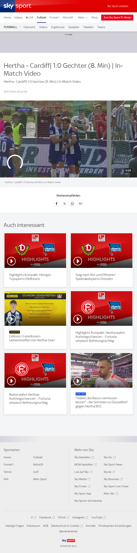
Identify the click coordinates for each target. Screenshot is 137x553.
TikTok (63, 518)
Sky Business (113, 479)
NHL (6, 479)
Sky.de (109, 472)
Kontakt (91, 525)
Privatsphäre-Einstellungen (115, 525)
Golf (35, 471)
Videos (18, 17)
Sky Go (109, 458)
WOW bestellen (85, 465)
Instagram (79, 518)
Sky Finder (81, 487)
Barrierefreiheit (68, 531)
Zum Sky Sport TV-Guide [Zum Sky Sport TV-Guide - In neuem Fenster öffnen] (117, 17)
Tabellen (88, 27)
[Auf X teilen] (64, 203)
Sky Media (81, 479)
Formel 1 (54, 17)
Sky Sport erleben (117, 6)
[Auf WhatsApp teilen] (72, 203)
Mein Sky (110, 494)
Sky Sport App (82, 493)
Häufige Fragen (14, 525)
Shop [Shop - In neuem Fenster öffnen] (94, 17)
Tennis (8, 471)
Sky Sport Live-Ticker (116, 486)
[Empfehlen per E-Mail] (80, 203)
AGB (45, 525)
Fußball (41, 17)
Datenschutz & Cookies (66, 526)
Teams (101, 27)
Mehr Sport (40, 479)
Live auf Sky (82, 472)
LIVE (30, 17)
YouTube (98, 518)
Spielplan (73, 27)
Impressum (33, 525)
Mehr (83, 17)
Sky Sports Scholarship (88, 500)
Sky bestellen (83, 458)
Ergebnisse (57, 27)
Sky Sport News (113, 464)
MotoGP (68, 17)
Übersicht (29, 27)
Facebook (46, 518)
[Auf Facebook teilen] (56, 203)
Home (7, 17)
